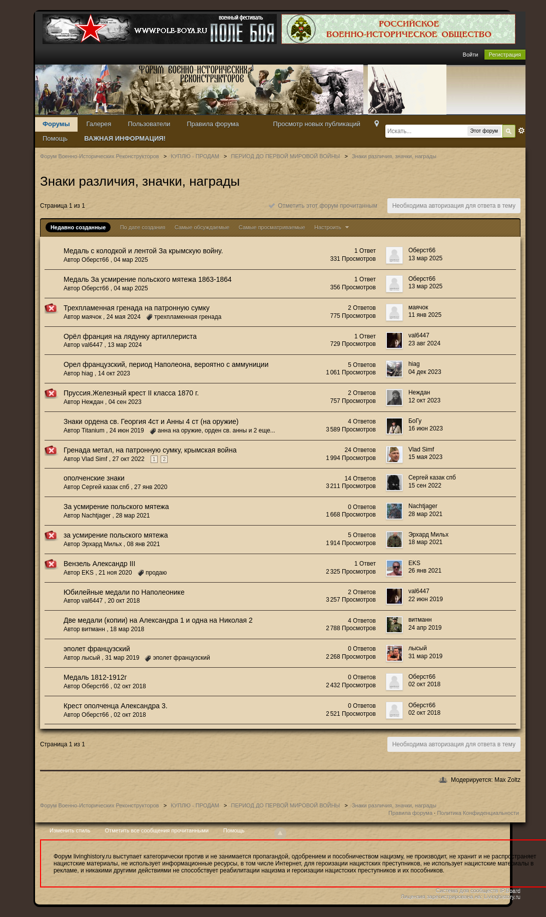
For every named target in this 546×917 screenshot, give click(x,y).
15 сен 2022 (424, 485)
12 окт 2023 (424, 400)
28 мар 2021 (425, 514)
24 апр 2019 (425, 627)
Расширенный (521, 131)
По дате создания (143, 227)
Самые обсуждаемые (202, 227)
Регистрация (505, 55)
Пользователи (149, 124)
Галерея (99, 124)
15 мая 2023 (425, 457)
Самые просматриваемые (272, 227)
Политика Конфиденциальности (478, 813)
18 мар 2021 (425, 542)
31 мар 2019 (425, 656)
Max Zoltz (507, 779)
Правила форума (213, 124)
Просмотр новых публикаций (316, 124)
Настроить (332, 227)
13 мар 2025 (425, 258)
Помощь (55, 138)
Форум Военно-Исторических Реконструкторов (99, 805)
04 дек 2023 (424, 371)
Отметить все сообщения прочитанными (157, 830)
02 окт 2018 (424, 684)
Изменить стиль (70, 830)
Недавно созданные (78, 227)
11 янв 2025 (424, 314)
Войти (470, 55)
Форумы (56, 124)
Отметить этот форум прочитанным (323, 205)
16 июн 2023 (425, 428)
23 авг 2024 (424, 343)
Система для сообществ (467, 890)
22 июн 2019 (425, 599)
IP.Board (510, 890)
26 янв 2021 (424, 570)
